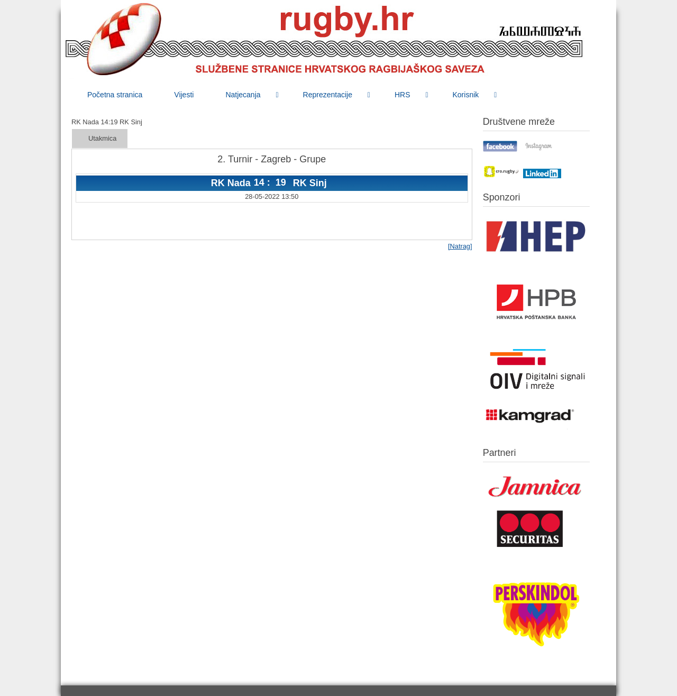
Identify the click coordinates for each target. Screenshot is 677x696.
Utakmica (102, 138)
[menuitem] (114, 95)
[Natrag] (460, 246)
